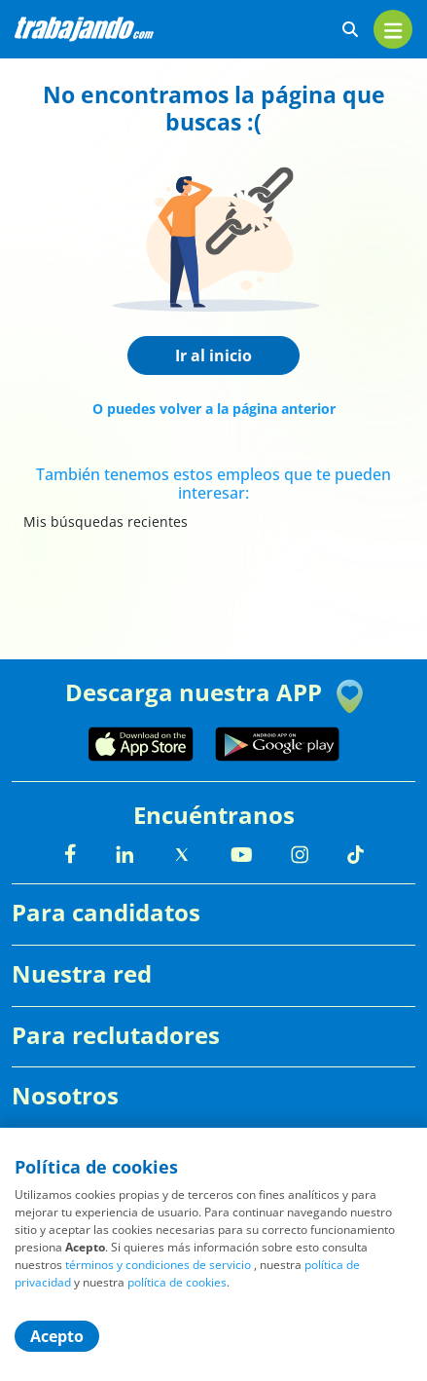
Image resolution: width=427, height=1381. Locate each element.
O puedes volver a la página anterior (214, 408)
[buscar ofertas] (350, 29)
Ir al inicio (213, 355)
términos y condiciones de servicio (158, 1264)
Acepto (57, 1336)
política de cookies (177, 1282)
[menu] (393, 29)
